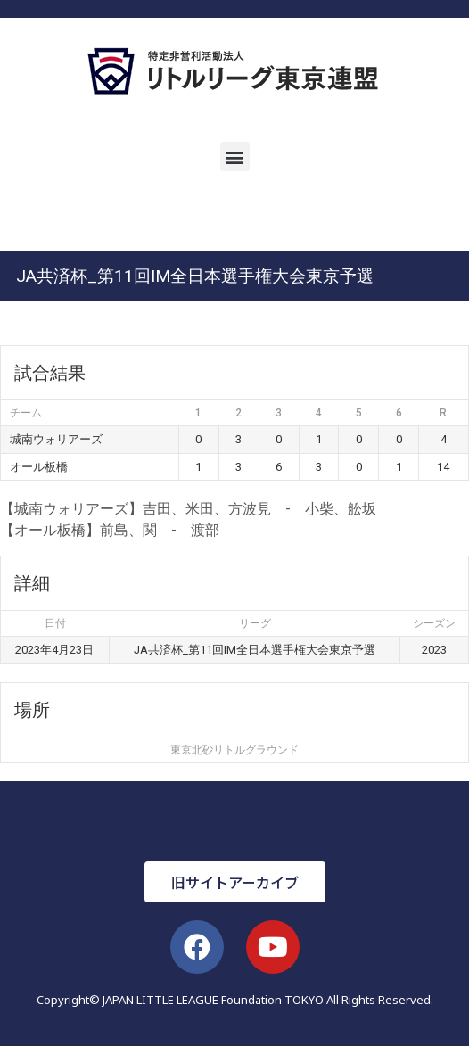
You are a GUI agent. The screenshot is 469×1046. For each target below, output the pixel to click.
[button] (235, 156)
